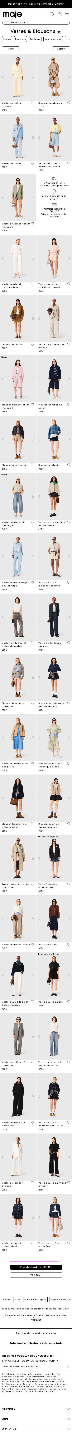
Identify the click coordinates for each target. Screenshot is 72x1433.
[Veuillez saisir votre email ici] (36, 1366)
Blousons (20, 39)
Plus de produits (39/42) (36, 1267)
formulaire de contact (44, 1391)
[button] (52, 14)
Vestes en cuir (53, 39)
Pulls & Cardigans (35, 1299)
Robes (6, 1299)
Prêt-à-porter (23, 1333)
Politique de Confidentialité (18, 1384)
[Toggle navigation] (67, 14)
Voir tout (36, 1274)
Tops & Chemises (61, 1299)
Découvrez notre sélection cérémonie (36, 4)
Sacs (17, 1299)
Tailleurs (35, 39)
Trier (11, 48)
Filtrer (61, 48)
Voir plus (36, 1319)
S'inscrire (67, 1366)
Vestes (7, 39)
